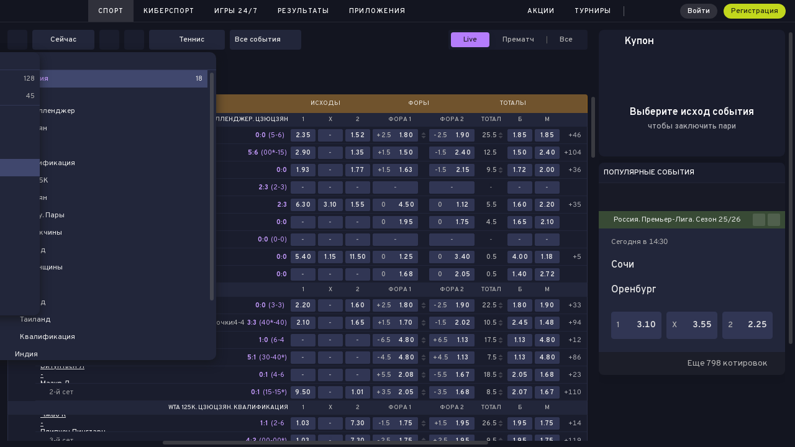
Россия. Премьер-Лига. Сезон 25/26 (677, 220)
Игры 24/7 (236, 11)
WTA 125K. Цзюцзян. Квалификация (228, 408)
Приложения (377, 11)
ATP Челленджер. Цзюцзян (241, 120)
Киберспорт (168, 11)
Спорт (111, 11)
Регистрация (754, 11)
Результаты (303, 11)
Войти (699, 11)
